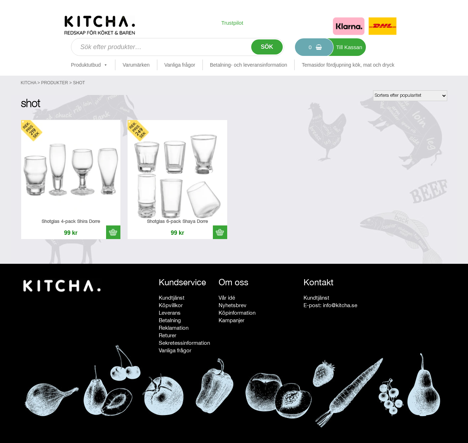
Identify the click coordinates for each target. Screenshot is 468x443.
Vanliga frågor (179, 65)
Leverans (170, 313)
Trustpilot (232, 23)
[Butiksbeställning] (410, 95)
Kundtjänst (172, 298)
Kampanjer (231, 320)
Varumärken (136, 65)
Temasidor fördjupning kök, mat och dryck (348, 65)
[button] (113, 232)
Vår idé (227, 298)
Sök (267, 47)
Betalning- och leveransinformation (248, 65)
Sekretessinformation (184, 343)
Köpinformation (237, 313)
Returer (167, 335)
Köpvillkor (171, 305)
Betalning (170, 320)
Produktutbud (89, 64)
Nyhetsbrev (233, 305)
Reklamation (173, 328)
